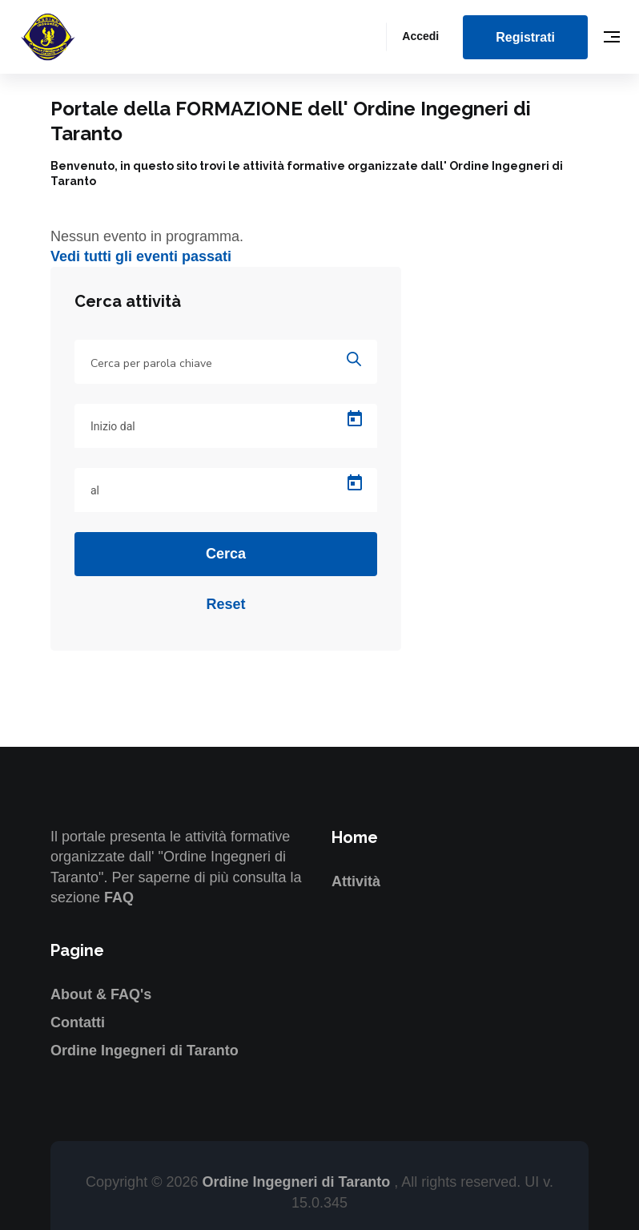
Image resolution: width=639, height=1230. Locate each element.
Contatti (77, 1022)
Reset (225, 604)
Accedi (420, 36)
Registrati (525, 37)
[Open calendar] (354, 419)
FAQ (119, 897)
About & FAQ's (100, 994)
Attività (356, 881)
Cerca (226, 554)
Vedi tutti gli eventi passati (140, 256)
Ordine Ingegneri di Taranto (144, 1050)
